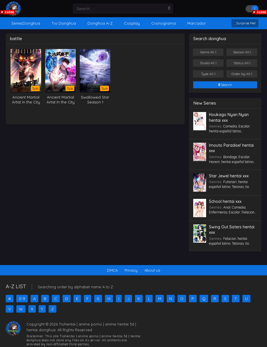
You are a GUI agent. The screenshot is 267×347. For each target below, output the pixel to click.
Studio (208, 63)
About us (152, 270)
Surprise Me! (245, 23)
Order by (242, 74)
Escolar (244, 126)
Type (208, 74)
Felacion (248, 212)
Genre (208, 52)
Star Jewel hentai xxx (229, 176)
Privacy (131, 270)
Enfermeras (218, 212)
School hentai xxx (225, 201)
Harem (214, 162)
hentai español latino (225, 131)
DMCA (112, 270)
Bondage (230, 157)
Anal (226, 207)
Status (242, 63)
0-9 (22, 298)
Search (225, 84)
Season (242, 52)
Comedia (230, 126)
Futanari (230, 182)
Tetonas (238, 187)
